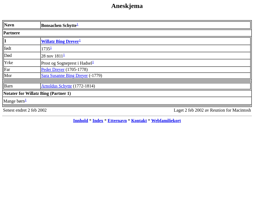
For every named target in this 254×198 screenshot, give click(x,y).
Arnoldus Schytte (56, 86)
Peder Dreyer (52, 69)
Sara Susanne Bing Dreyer (64, 75)
